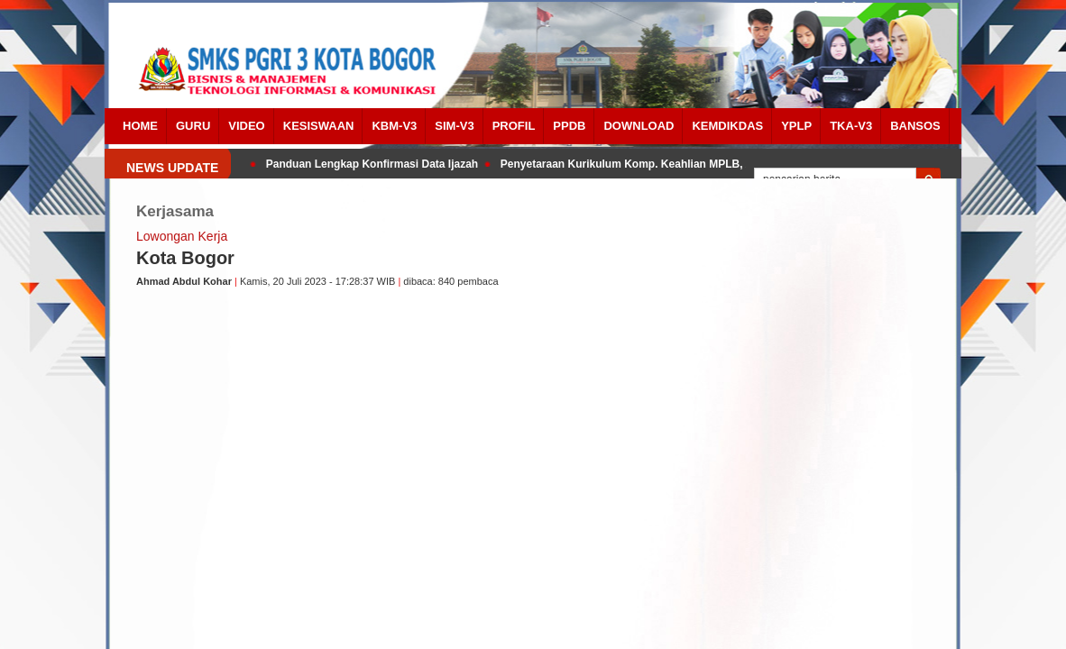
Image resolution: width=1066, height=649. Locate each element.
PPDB (569, 126)
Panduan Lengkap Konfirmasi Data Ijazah (374, 164)
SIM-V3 (454, 126)
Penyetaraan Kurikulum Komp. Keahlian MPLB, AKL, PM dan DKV (669, 164)
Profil (514, 126)
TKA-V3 (851, 126)
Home (140, 126)
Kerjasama (175, 211)
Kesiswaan (318, 126)
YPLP (796, 126)
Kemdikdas (727, 126)
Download (638, 126)
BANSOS (915, 126)
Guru (193, 126)
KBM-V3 (394, 126)
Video (246, 126)
